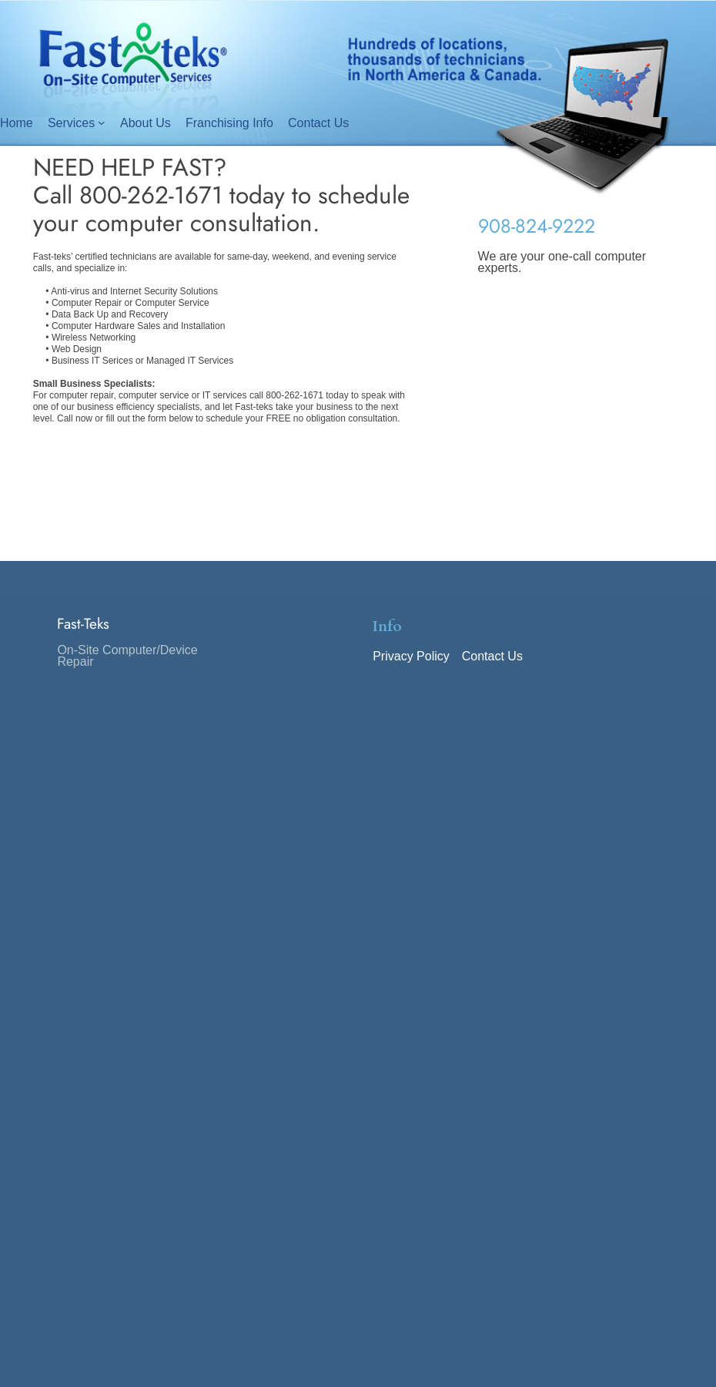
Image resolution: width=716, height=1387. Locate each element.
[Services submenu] (101, 122)
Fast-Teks (83, 623)
